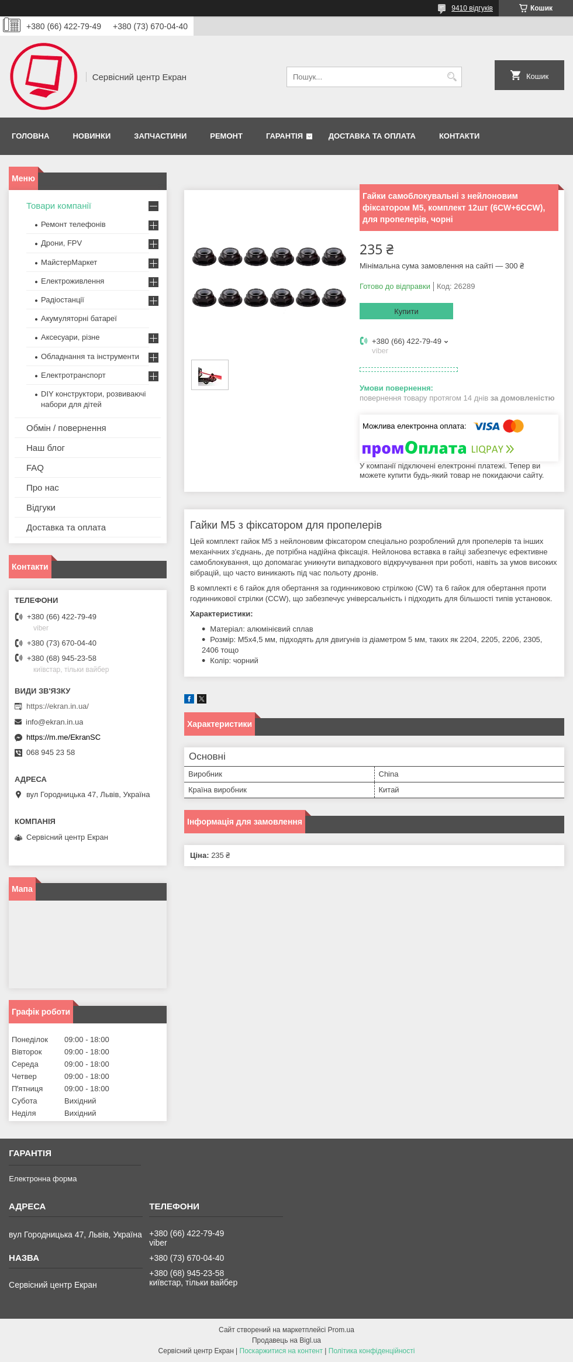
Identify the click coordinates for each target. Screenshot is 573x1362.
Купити (406, 311)
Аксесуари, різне (70, 337)
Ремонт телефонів (73, 224)
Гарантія (284, 136)
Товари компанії (58, 206)
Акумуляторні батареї (79, 318)
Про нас (42, 487)
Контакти (459, 136)
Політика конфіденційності (372, 1351)
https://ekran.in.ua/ (57, 706)
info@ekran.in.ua (54, 722)
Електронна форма (43, 1178)
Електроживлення (72, 281)
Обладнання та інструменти (90, 356)
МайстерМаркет (69, 262)
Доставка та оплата (372, 136)
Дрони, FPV (61, 243)
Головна (30, 136)
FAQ (35, 468)
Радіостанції (62, 299)
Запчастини (160, 136)
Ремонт (226, 136)
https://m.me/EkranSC (63, 737)
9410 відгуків (472, 8)
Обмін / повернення (66, 428)
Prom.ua (341, 1330)
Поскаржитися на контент (281, 1351)
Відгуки (41, 507)
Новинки (92, 136)
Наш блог (45, 448)
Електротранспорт (73, 375)
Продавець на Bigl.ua (286, 1340)
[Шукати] (451, 77)
